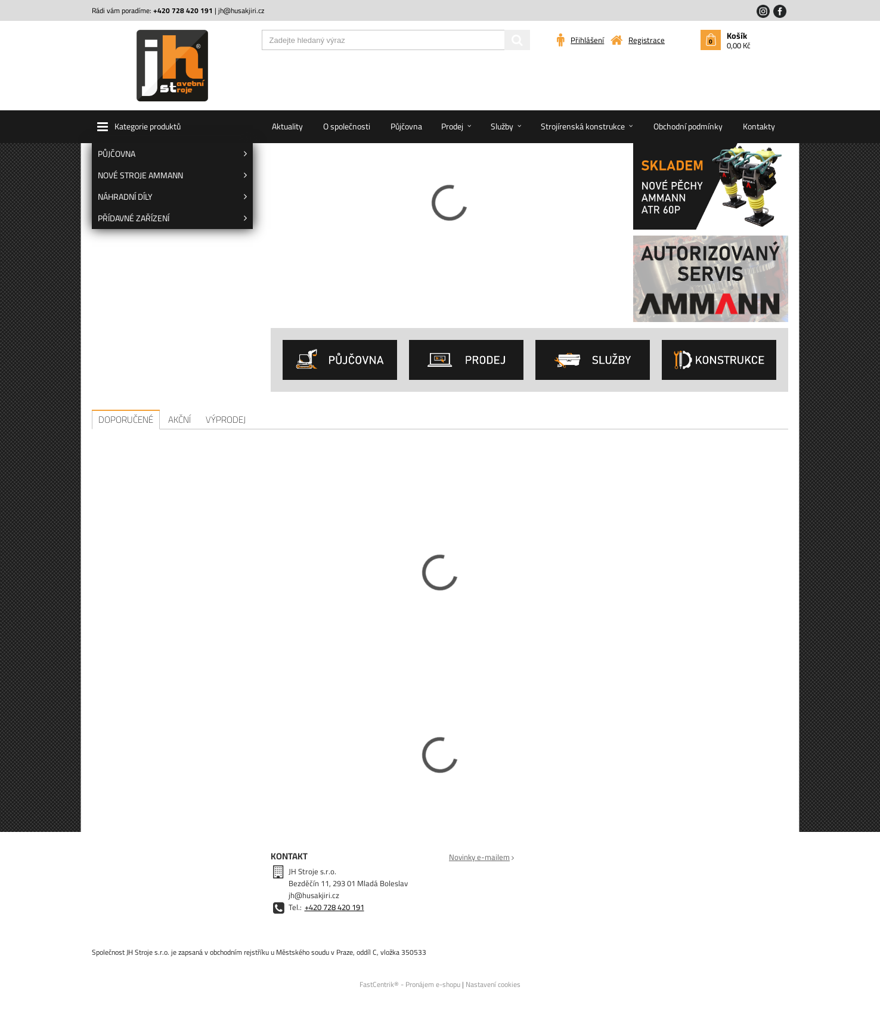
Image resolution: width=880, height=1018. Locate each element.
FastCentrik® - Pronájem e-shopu (410, 984)
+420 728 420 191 (334, 907)
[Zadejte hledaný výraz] (396, 40)
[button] (172, 126)
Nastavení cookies (493, 984)
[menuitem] (172, 154)
